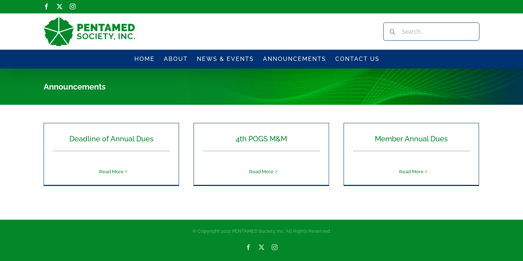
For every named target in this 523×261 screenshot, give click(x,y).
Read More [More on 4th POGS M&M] (261, 171)
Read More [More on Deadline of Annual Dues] (111, 171)
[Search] (392, 31)
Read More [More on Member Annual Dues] (411, 171)
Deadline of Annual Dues (111, 138)
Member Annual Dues (411, 138)
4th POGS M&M (261, 138)
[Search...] (431, 31)
